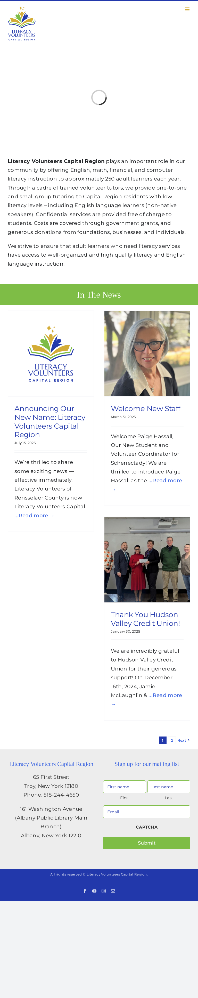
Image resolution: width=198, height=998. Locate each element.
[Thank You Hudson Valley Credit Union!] (147, 559)
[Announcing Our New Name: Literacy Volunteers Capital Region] (51, 353)
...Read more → (34, 515)
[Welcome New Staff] (147, 353)
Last (169, 797)
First (124, 797)
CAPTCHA (147, 827)
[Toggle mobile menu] (187, 9)
